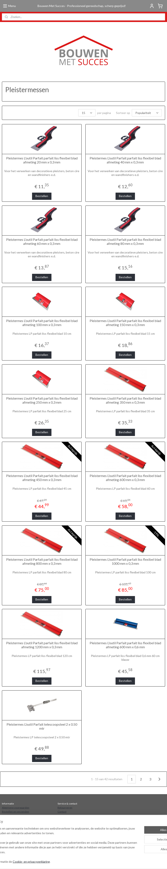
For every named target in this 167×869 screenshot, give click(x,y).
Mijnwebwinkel (154, 861)
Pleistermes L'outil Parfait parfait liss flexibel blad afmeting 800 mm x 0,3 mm (42, 561)
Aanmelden (12, 843)
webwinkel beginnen (120, 861)
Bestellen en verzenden (15, 811)
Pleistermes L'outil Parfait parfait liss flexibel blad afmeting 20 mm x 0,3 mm (42, 160)
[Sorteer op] (147, 112)
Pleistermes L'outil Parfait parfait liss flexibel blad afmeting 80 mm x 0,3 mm (125, 241)
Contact (62, 811)
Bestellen (41, 196)
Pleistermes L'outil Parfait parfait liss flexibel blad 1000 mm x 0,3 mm (125, 561)
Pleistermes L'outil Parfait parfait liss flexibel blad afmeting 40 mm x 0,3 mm (125, 160)
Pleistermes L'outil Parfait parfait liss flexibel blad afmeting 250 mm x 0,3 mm (42, 400)
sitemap (98, 861)
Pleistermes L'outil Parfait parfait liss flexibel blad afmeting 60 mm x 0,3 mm (42, 241)
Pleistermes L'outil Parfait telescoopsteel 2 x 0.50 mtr (42, 726)
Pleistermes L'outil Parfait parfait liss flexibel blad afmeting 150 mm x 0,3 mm (125, 323)
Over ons (7, 815)
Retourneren (65, 807)
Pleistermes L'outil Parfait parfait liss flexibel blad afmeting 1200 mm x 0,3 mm (42, 645)
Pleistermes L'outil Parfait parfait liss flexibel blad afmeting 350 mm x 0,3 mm (125, 400)
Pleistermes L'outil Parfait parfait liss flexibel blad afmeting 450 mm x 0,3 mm (42, 478)
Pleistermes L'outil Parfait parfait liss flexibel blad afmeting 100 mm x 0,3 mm (42, 323)
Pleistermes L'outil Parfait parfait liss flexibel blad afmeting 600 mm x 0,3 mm (125, 478)
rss (106, 861)
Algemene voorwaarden (15, 807)
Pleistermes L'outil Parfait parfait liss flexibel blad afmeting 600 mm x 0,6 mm (125, 645)
